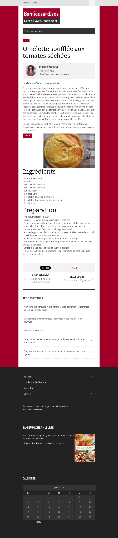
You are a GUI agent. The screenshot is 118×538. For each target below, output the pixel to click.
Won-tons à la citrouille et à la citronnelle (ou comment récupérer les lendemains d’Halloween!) (56, 308)
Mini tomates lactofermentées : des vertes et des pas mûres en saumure (53, 320)
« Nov (38, 522)
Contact (27, 394)
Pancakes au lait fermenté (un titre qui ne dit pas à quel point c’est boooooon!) (54, 341)
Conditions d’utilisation (35, 382)
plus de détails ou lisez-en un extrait (48, 443)
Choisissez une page (92, 3)
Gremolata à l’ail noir (34, 330)
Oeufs (26, 41)
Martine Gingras (48, 66)
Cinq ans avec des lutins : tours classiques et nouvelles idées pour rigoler (55, 353)
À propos (28, 377)
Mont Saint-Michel (31, 94)
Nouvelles (28, 388)
